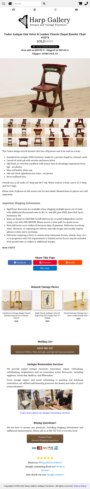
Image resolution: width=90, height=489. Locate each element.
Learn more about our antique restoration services (45, 412)
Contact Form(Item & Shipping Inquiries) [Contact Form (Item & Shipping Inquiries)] (45, 439)
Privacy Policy (80, 486)
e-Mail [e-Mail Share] (45, 268)
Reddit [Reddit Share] (70, 262)
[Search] (27, 3)
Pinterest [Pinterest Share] (45, 262)
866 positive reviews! (50, 462)
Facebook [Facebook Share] (20, 262)
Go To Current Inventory (45, 46)
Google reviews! (55, 474)
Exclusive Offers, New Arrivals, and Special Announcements (45, 349)
